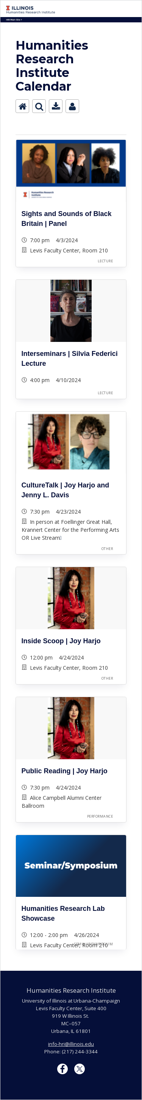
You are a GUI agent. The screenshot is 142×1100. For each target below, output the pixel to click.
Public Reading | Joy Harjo (65, 771)
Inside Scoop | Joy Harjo (61, 641)
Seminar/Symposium (93, 944)
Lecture (105, 261)
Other (107, 548)
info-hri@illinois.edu (71, 1043)
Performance (100, 816)
